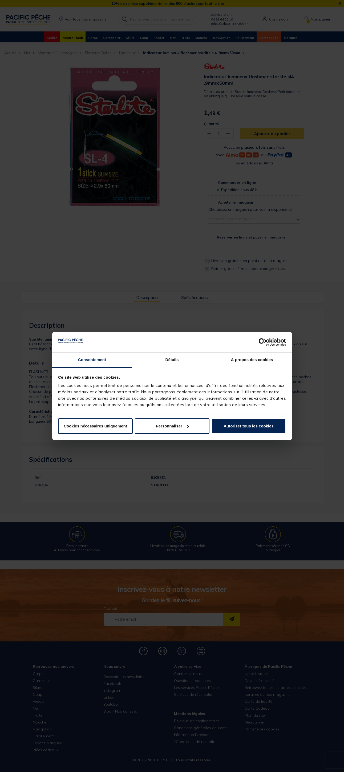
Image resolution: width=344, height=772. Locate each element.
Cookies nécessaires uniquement (95, 426)
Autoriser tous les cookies (249, 426)
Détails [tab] (172, 359)
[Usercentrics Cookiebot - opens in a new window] (262, 342)
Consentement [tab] (92, 359)
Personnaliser (172, 426)
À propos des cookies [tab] (252, 359)
